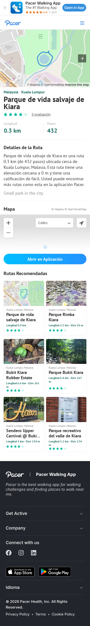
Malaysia (11, 92)
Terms (40, 614)
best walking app (44, 484)
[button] (5, 8)
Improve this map (77, 84)
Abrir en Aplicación (45, 259)
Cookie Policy (63, 614)
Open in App (74, 8)
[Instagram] (21, 553)
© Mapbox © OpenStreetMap (68, 209)
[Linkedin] (33, 553)
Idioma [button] (13, 587)
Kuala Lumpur (33, 92)
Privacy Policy (18, 614)
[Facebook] (9, 553)
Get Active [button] (16, 513)
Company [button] (16, 527)
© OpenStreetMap (53, 84)
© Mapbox (34, 84)
